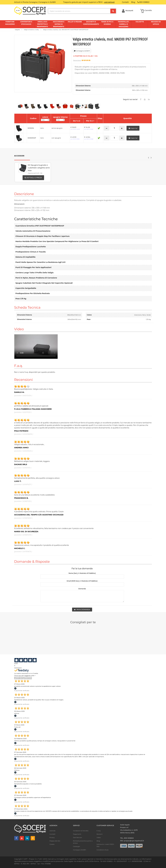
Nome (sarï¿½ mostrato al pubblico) (82, 573)
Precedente (18, 678)
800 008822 (143, 2)
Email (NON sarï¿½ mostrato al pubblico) (82, 581)
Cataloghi (76, 846)
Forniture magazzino (10, 23)
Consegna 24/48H (79, 850)
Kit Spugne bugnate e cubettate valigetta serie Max (39, 168)
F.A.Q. (99, 831)
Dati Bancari (77, 837)
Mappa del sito (54, 841)
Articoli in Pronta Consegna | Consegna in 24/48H (35, 2)
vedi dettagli (109, 2)
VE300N (31, 128)
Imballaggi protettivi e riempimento (42, 24)
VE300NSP (32, 138)
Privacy (52, 837)
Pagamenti (77, 834)
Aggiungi (133, 128)
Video (99, 837)
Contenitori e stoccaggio (26, 23)
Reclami (99, 834)
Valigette (139, 22)
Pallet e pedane (75, 22)
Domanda (82, 589)
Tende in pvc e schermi (107, 23)
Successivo (28, 678)
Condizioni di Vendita (80, 831)
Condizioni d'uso (103, 850)
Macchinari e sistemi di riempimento (58, 24)
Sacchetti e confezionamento (91, 23)
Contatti (52, 834)
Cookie (51, 844)
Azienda (52, 831)
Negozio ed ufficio (156, 23)
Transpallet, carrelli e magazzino (123, 24)
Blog (98, 841)
